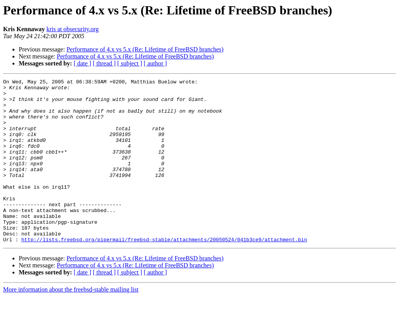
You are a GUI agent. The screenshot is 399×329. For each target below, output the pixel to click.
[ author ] (155, 63)
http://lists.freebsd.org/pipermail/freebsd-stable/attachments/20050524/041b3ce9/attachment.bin (164, 272)
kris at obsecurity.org (72, 29)
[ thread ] (104, 63)
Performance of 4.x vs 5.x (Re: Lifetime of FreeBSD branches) (145, 49)
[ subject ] (129, 63)
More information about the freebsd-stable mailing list (70, 322)
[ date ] (82, 63)
